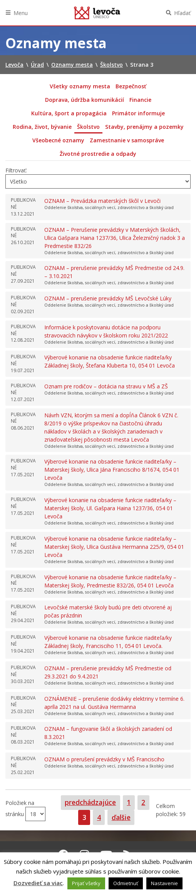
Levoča (97, 13)
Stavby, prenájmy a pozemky (144, 126)
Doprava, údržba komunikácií (84, 99)
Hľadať (182, 13)
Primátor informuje (138, 113)
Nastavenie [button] (164, 883)
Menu (20, 13)
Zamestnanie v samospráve (127, 140)
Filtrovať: (16, 170)
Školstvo (88, 126)
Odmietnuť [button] (125, 883)
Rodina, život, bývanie (42, 126)
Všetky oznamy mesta (80, 86)
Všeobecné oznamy (58, 140)
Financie (140, 99)
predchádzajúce (90, 802)
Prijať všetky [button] (86, 883)
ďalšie (121, 817)
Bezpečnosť (131, 86)
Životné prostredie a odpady (98, 153)
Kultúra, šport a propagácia (69, 113)
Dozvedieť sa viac (38, 883)
